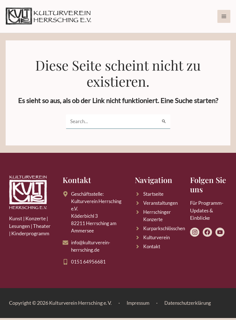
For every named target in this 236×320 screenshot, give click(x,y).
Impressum (139, 305)
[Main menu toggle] (223, 16)
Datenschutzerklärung (191, 305)
